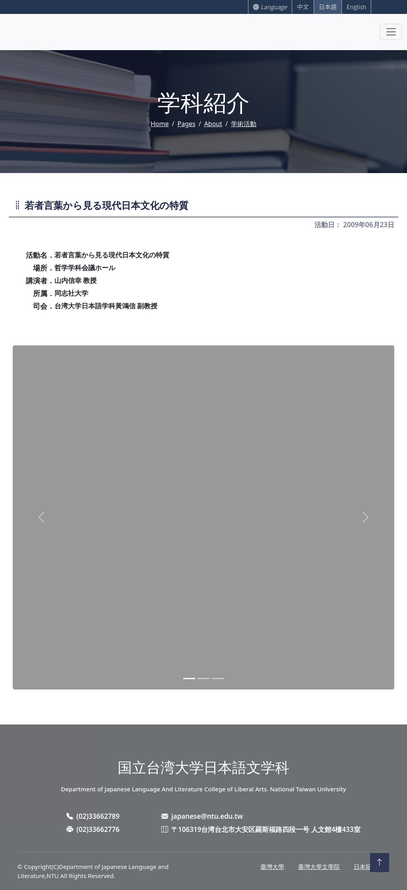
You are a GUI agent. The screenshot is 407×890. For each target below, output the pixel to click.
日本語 (328, 6)
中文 (303, 6)
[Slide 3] (218, 678)
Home (160, 123)
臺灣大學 (272, 867)
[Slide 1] (189, 678)
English (356, 6)
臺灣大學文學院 (319, 867)
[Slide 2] (203, 678)
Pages (186, 123)
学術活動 (243, 123)
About (213, 123)
